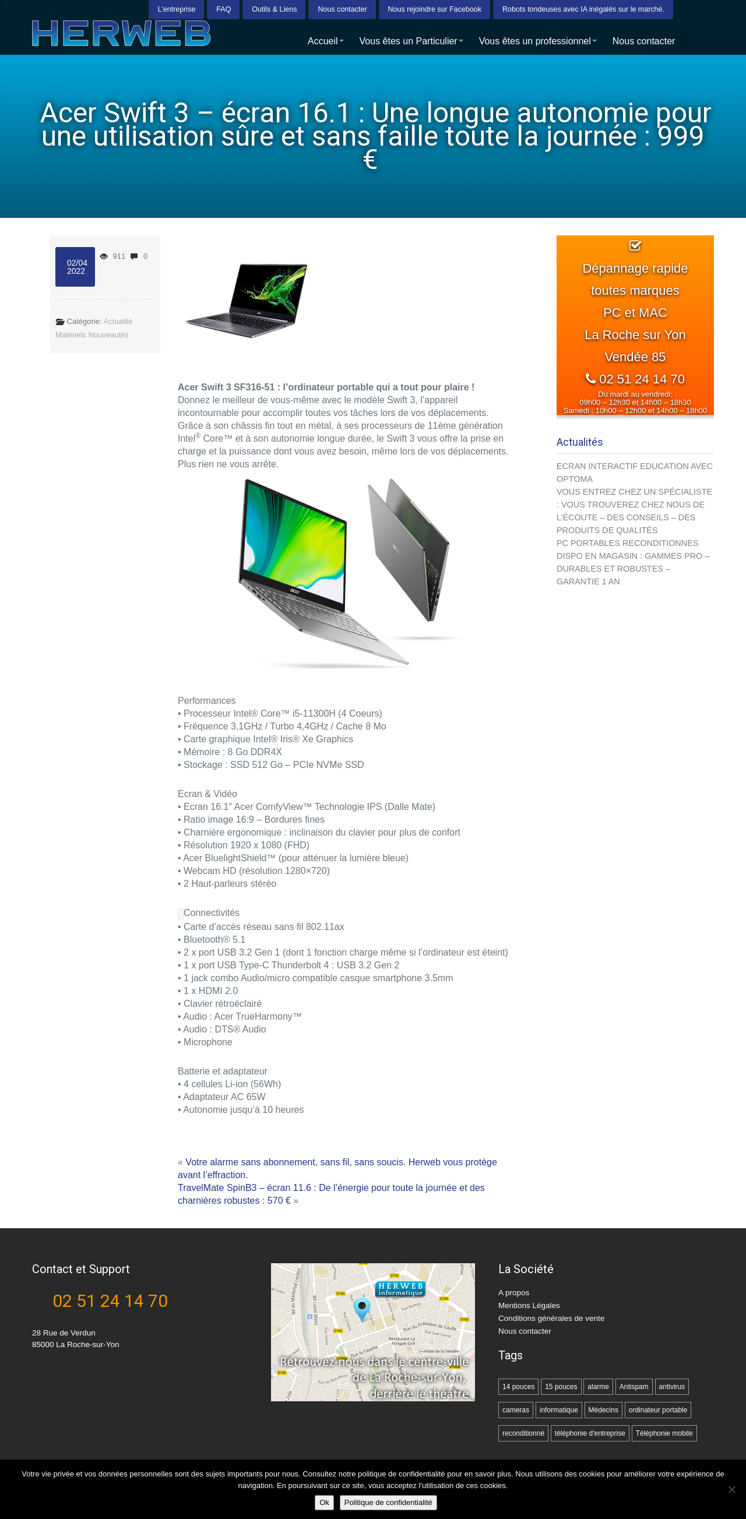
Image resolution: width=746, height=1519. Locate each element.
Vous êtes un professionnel (538, 40)
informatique (559, 1410)
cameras (515, 1410)
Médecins (603, 1410)
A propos (513, 1292)
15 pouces (561, 1387)
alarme (598, 1387)
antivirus (672, 1387)
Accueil (326, 40)
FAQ (223, 9)
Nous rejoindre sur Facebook (435, 9)
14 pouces (518, 1387)
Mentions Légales (529, 1305)
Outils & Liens (274, 9)
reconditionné (523, 1433)
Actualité (118, 321)
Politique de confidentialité (388, 1502)
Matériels (70, 334)
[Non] (731, 1489)
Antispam (634, 1387)
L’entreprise (177, 9)
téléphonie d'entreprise (590, 1433)
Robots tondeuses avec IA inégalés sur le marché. (583, 9)
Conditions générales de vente (551, 1318)
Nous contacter (342, 9)
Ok (324, 1502)
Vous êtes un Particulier (411, 40)
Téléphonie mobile (664, 1433)
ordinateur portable (658, 1410)
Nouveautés (108, 334)
